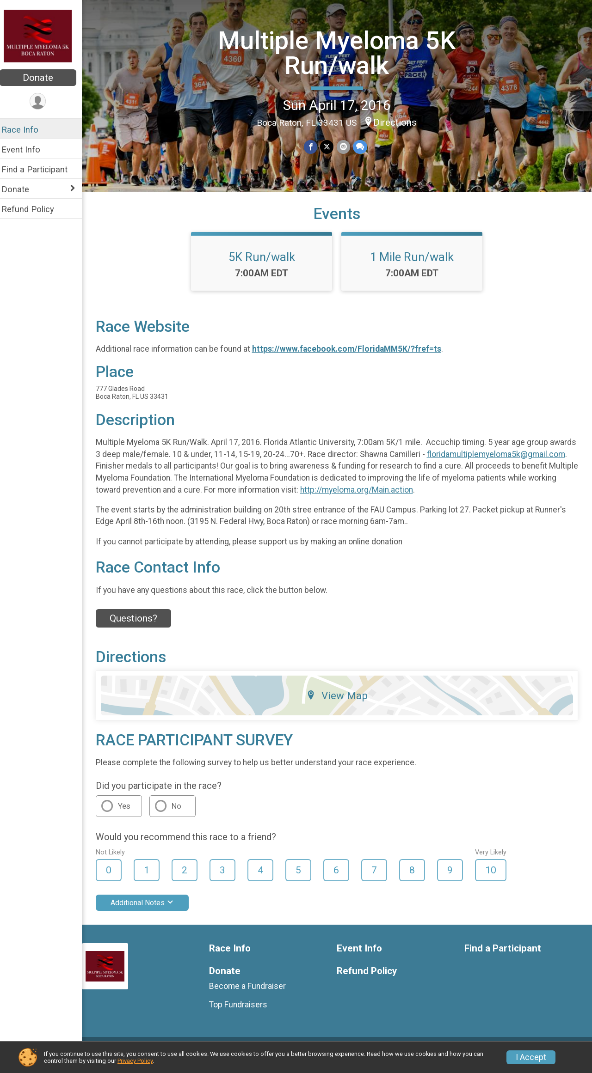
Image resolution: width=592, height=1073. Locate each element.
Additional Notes (148, 909)
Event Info (26, 149)
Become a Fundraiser (252, 993)
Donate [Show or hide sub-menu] (21, 189)
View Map (340, 702)
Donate (44, 77)
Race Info (25, 129)
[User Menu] (44, 101)
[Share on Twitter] (330, 146)
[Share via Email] (346, 146)
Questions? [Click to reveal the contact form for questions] (139, 625)
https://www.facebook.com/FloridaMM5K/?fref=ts (352, 356)
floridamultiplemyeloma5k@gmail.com (171, 473)
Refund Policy (33, 209)
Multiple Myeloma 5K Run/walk (340, 52)
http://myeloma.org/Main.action (515, 496)
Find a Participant (40, 169)
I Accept (531, 1057)
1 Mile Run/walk (415, 264)
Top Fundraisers (243, 1011)
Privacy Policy (135, 1060)
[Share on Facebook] (314, 146)
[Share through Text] (363, 146)
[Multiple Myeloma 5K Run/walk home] (44, 35)
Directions (398, 122)
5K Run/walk (265, 264)
